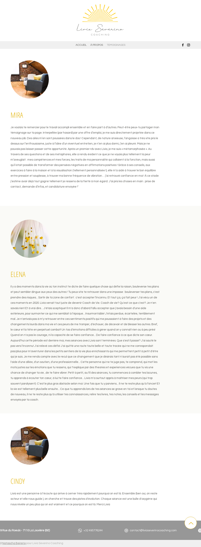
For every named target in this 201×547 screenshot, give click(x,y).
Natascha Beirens (14, 543)
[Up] (191, 523)
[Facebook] (183, 45)
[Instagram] (188, 45)
